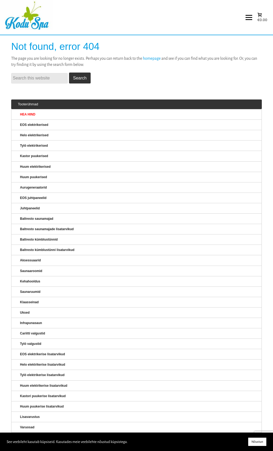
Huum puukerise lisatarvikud (42, 406)
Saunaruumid (30, 292)
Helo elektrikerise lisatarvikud (42, 364)
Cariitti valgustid (32, 333)
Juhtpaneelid (30, 208)
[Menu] (249, 17)
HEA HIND (27, 114)
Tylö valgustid (30, 344)
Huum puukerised (33, 177)
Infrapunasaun (31, 323)
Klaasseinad (29, 302)
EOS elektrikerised (34, 125)
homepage (152, 58)
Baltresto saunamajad (36, 219)
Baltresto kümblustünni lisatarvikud (47, 250)
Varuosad (27, 427)
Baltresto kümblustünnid (39, 239)
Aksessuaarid (30, 260)
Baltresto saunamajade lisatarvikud (47, 229)
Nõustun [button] (257, 442)
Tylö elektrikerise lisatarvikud (42, 375)
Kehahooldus (30, 281)
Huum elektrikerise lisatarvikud (43, 386)
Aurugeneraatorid (33, 187)
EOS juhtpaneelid (33, 198)
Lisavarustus (30, 417)
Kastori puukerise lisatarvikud (43, 396)
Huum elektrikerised (35, 167)
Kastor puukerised (34, 156)
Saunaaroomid (31, 271)
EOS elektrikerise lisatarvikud (42, 354)
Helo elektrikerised (34, 135)
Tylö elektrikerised (34, 145)
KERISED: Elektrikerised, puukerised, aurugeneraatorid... (33, 17)
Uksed (25, 312)
